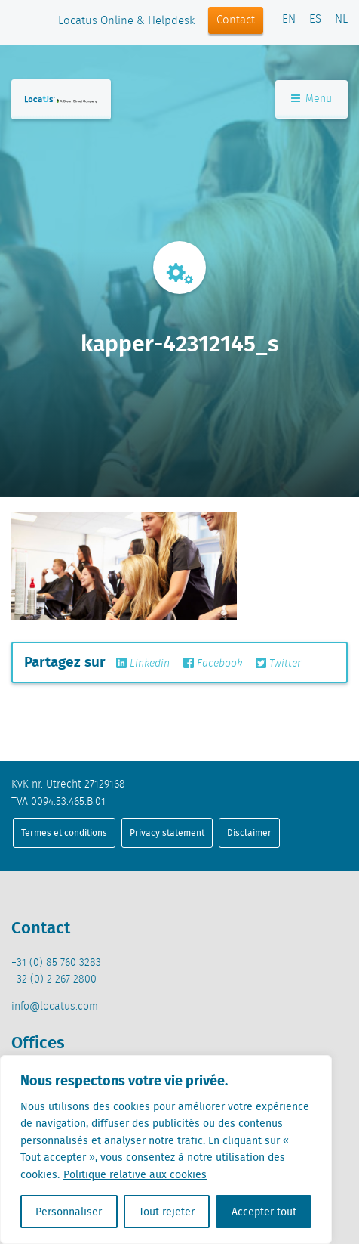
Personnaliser (68, 1211)
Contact (235, 20)
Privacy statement (167, 832)
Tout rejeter (167, 1211)
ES (315, 19)
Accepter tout (264, 1211)
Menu (311, 99)
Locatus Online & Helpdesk (126, 21)
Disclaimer (249, 832)
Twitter (278, 663)
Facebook (212, 663)
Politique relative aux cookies (135, 1174)
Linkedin (143, 663)
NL (341, 19)
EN (289, 19)
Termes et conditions (64, 832)
